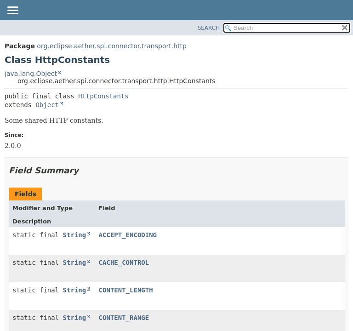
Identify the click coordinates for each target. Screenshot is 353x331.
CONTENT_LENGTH (126, 290)
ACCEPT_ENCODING (128, 235)
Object (47, 104)
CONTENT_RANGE (124, 317)
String (74, 235)
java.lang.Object (31, 73)
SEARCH (209, 28)
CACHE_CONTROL (124, 262)
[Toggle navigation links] (12, 11)
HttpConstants (103, 96)
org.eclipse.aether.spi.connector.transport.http (112, 46)
